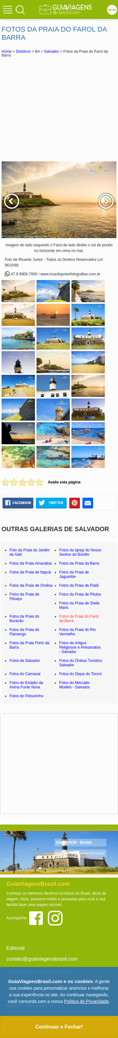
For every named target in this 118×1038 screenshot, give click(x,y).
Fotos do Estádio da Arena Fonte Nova (26, 685)
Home (7, 51)
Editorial (15, 948)
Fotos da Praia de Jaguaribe (74, 574)
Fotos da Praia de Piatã (78, 585)
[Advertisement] (59, 109)
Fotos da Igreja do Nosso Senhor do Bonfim (80, 552)
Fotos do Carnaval (24, 674)
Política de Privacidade (86, 1001)
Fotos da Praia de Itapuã (30, 572)
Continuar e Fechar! (59, 1026)
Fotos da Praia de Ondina (31, 585)
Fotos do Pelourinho (26, 696)
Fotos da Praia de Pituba (80, 594)
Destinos (23, 51)
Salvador (51, 51)
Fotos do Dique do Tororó (80, 674)
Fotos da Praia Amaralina (30, 563)
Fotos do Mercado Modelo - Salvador (74, 685)
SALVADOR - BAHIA (74, 842)
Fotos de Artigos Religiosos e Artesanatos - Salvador (80, 647)
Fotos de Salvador (24, 660)
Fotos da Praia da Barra (79, 563)
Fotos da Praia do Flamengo (24, 631)
